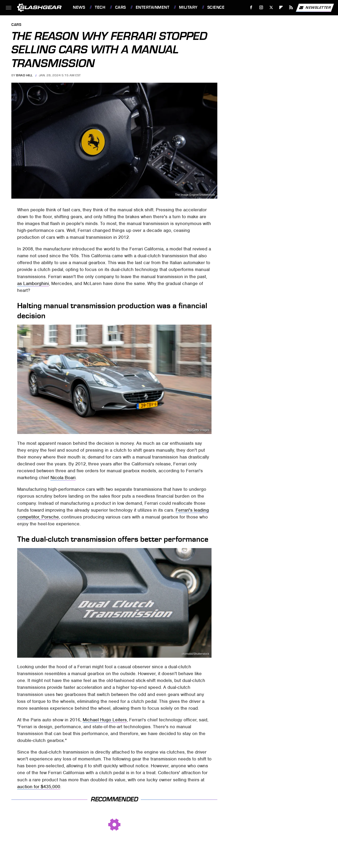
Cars (120, 7)
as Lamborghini (33, 283)
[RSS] (291, 7)
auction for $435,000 (38, 786)
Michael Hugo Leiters (105, 720)
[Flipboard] (281, 7)
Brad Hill (24, 75)
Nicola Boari (63, 477)
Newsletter (314, 7)
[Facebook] (251, 7)
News (79, 7)
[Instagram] (261, 7)
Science (216, 7)
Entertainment (153, 7)
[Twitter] (271, 7)
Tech (100, 7)
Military (188, 7)
